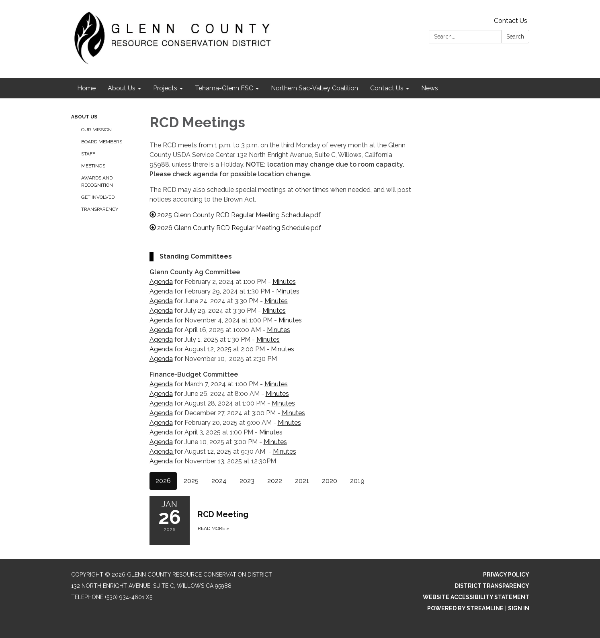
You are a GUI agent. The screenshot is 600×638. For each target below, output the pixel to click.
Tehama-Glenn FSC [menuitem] (224, 88)
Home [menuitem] (86, 88)
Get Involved (98, 197)
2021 (302, 481)
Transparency (99, 209)
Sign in (518, 608)
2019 (357, 481)
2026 (163, 481)
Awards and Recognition (97, 181)
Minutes (284, 281)
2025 (191, 481)
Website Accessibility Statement (476, 597)
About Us (84, 117)
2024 (219, 481)
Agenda (161, 281)
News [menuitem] (429, 88)
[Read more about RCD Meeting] (280, 520)
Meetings (93, 166)
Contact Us (510, 20)
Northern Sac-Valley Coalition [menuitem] (314, 88)
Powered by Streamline (465, 608)
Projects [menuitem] (165, 88)
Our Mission (96, 129)
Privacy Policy (506, 574)
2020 (329, 481)
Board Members (101, 142)
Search (515, 36)
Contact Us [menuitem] (386, 88)
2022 (274, 481)
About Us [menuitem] (121, 88)
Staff (88, 154)
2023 (247, 481)
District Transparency (492, 586)
